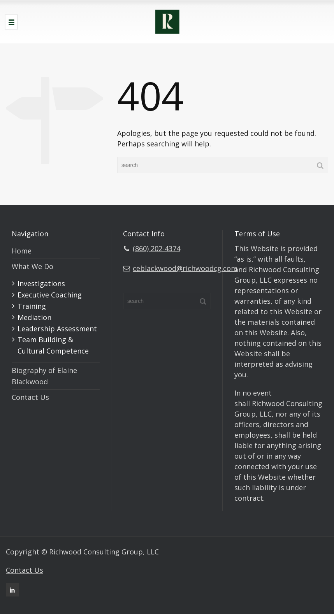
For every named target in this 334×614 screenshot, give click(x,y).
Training (32, 306)
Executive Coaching (50, 294)
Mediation (34, 317)
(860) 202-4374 (156, 248)
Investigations (41, 283)
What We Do (32, 266)
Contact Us (30, 397)
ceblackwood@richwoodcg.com (185, 268)
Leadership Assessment (57, 328)
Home (22, 250)
